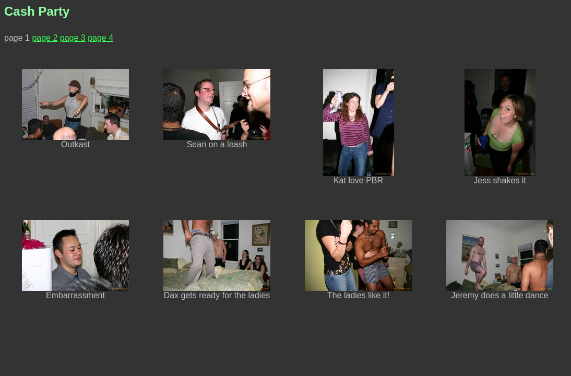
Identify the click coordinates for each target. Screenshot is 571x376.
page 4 (100, 37)
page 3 (73, 37)
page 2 (44, 37)
